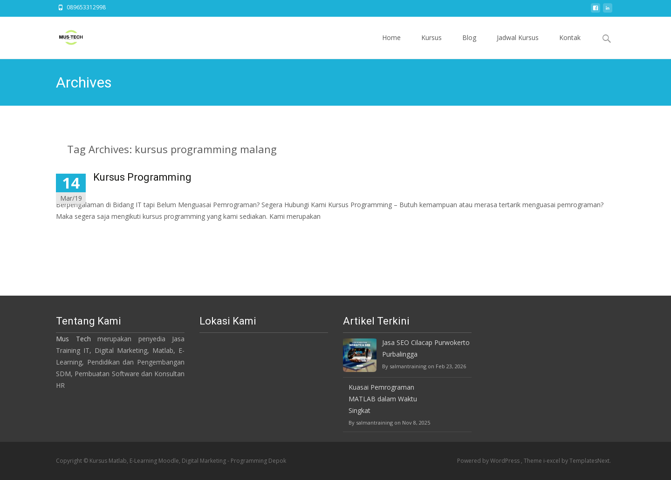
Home (391, 46)
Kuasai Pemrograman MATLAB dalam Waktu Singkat (383, 399)
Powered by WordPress (489, 461)
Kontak (570, 46)
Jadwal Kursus (518, 46)
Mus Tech (73, 338)
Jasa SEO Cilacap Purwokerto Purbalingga (426, 348)
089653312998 (86, 7)
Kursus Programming (142, 177)
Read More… (76, 233)
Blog (469, 46)
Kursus (431, 46)
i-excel (552, 461)
